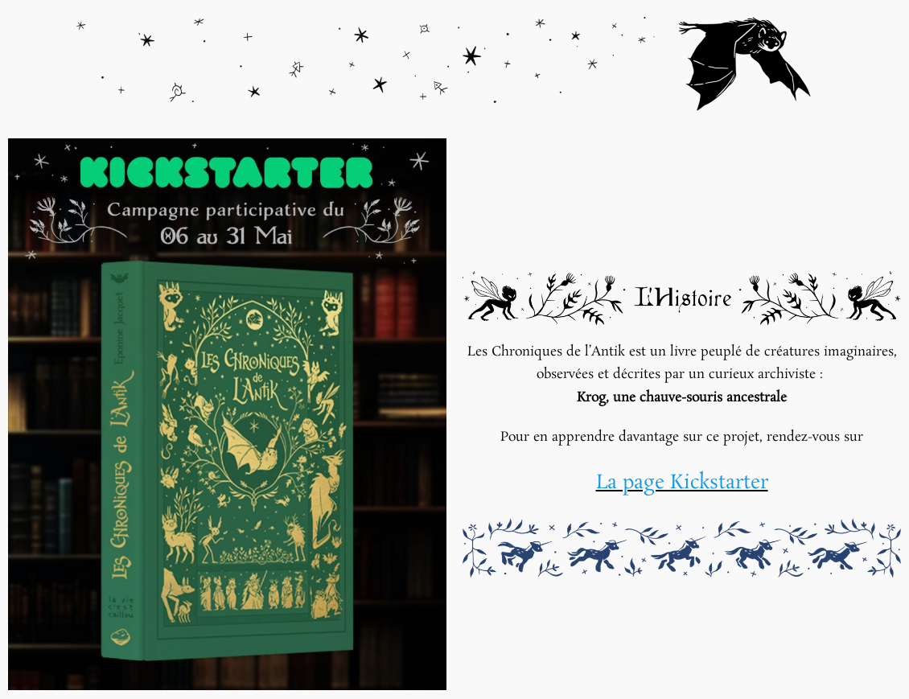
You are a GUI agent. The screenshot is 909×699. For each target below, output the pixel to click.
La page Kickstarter (682, 483)
